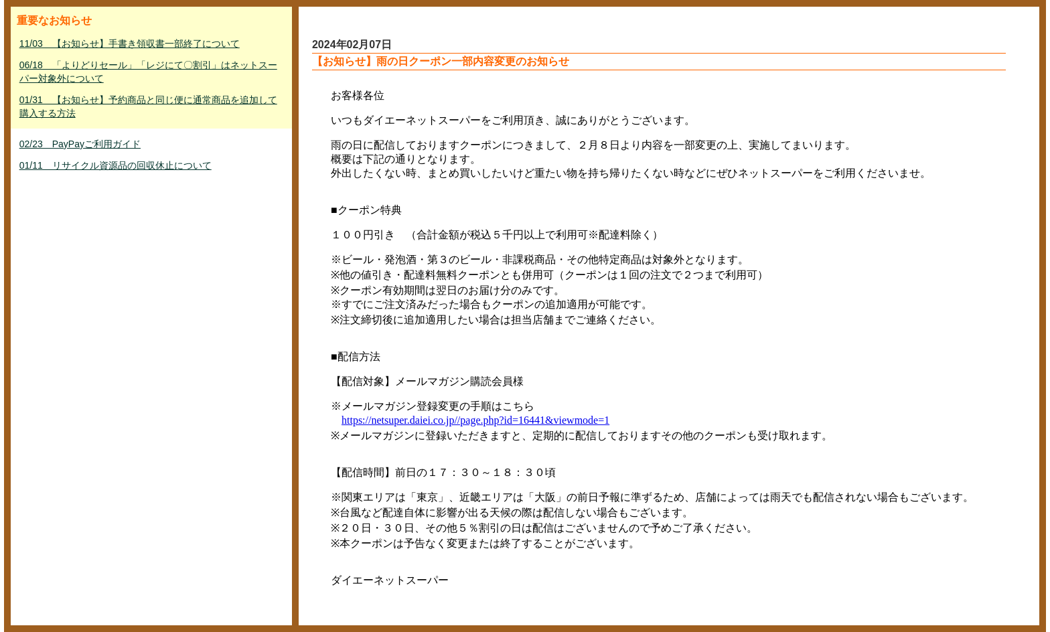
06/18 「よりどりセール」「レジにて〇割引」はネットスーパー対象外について (148, 72)
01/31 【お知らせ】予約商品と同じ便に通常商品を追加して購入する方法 (148, 106)
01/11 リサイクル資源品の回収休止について (115, 165)
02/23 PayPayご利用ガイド (80, 144)
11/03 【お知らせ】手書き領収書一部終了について (129, 43)
